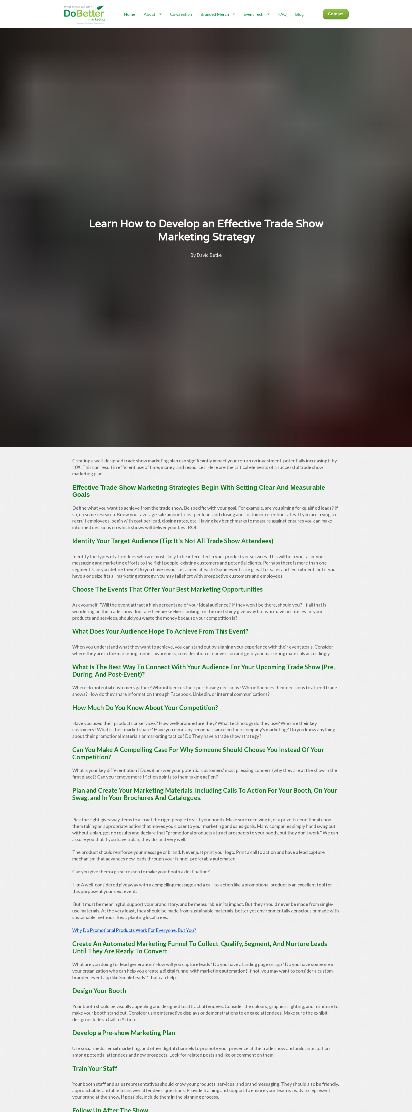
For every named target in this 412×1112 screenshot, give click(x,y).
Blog (302, 23)
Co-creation (184, 23)
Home (132, 23)
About (156, 23)
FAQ (286, 23)
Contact (336, 23)
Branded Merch (221, 23)
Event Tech (260, 23)
